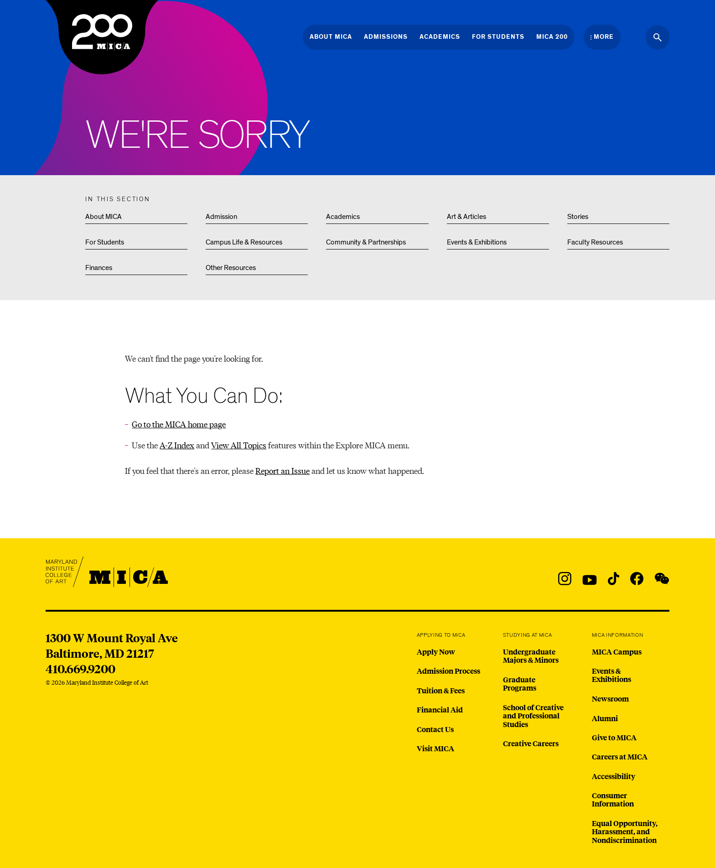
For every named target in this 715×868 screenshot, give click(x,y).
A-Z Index (177, 445)
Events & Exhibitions (477, 242)
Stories (577, 216)
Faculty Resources (595, 242)
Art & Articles (466, 216)
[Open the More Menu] (602, 37)
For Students (104, 242)
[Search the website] (657, 37)
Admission (221, 216)
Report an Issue (282, 470)
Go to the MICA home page (179, 424)
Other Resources (231, 267)
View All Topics (238, 445)
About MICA (103, 216)
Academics (343, 216)
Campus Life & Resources (244, 242)
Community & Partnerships (366, 242)
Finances (98, 267)
